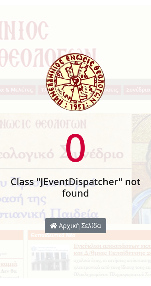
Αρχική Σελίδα (75, 225)
